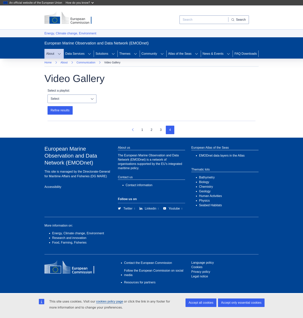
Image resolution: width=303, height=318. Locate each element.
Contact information (139, 185)
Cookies (197, 267)
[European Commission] (70, 18)
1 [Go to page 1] (142, 129)
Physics (204, 200)
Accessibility (52, 186)
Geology (205, 191)
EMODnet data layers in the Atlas (222, 155)
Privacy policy (200, 271)
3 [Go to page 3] (161, 129)
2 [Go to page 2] (151, 129)
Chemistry (206, 186)
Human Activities (210, 196)
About (64, 62)
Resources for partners (140, 282)
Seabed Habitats (210, 205)
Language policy (202, 262)
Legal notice (199, 276)
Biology (204, 182)
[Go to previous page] (133, 130)
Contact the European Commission (148, 262)
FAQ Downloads (245, 53)
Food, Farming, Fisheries (69, 242)
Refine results (60, 110)
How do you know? (80, 2)
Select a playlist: (59, 90)
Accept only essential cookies (241, 302)
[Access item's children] (59, 54)
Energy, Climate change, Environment (70, 33)
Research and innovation (69, 238)
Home (48, 62)
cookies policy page (109, 301)
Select (55, 98)
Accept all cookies (201, 302)
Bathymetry (207, 177)
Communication (86, 62)
